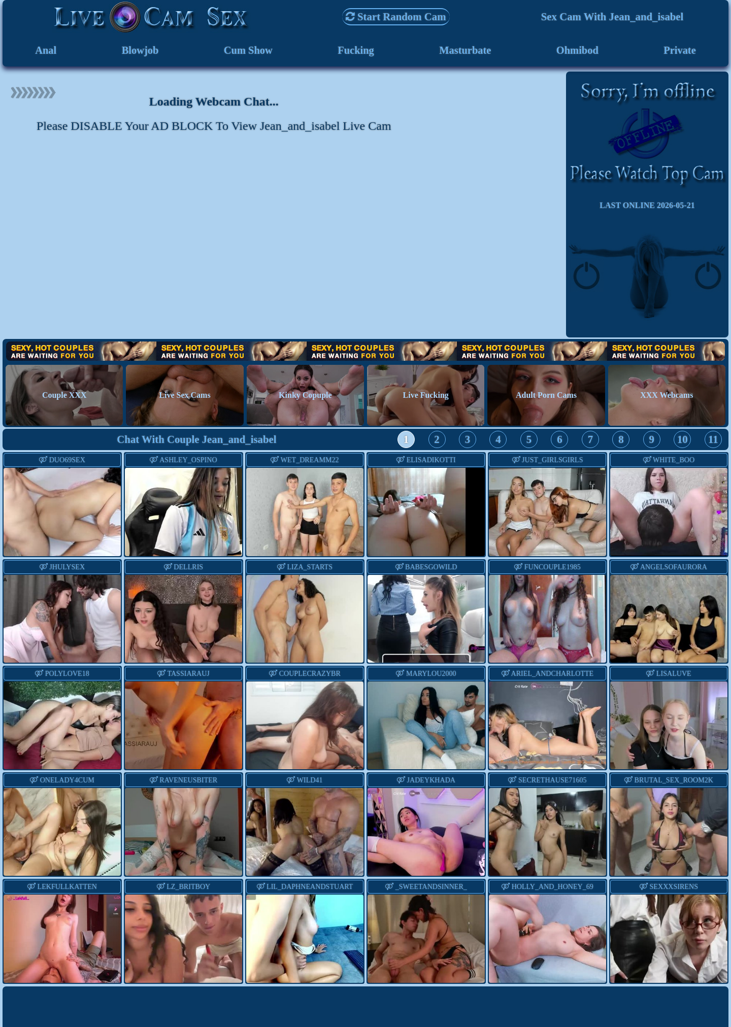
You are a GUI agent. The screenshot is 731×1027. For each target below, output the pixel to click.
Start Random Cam (396, 16)
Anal (46, 50)
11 (713, 440)
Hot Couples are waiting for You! (365, 352)
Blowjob (139, 50)
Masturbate (465, 50)
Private (679, 50)
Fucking (355, 50)
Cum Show (248, 50)
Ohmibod (577, 50)
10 (682, 440)
